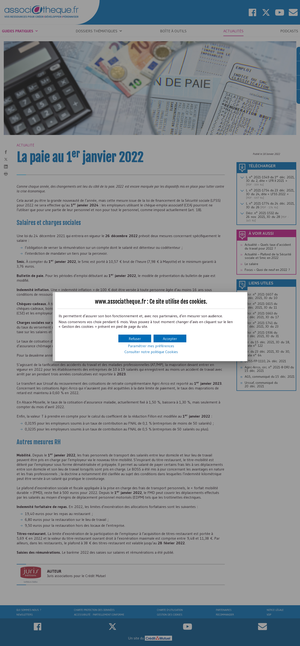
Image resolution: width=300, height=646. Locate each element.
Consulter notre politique (151, 351)
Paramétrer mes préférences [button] (151, 346)
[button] (170, 338)
